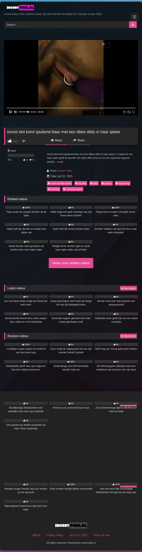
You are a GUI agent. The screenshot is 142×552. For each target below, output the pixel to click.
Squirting (53, 189)
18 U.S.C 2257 (78, 535)
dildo (94, 183)
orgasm (107, 183)
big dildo (80, 183)
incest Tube (65, 170)
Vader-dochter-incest (59, 183)
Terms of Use (102, 535)
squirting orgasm (72, 189)
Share (79, 140)
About (56, 140)
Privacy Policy (55, 535)
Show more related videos (71, 263)
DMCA (36, 535)
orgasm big (122, 183)
